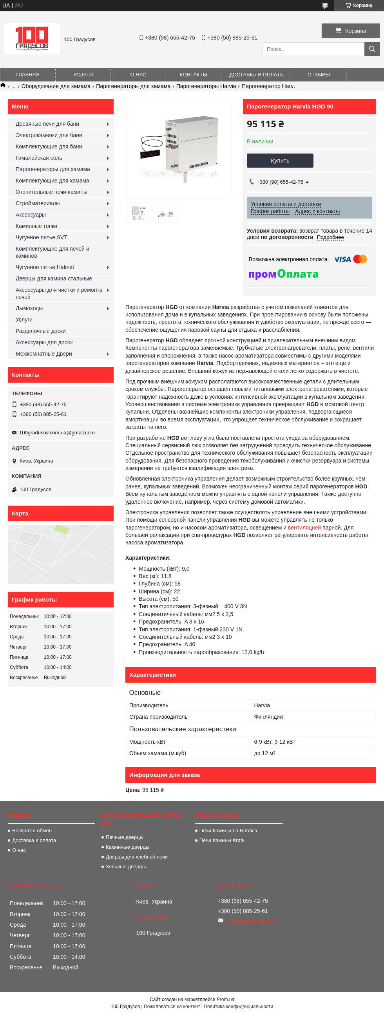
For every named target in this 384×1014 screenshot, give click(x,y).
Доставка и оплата (256, 75)
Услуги (83, 75)
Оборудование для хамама (56, 86)
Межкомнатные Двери (44, 354)
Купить (280, 160)
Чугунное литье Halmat (45, 267)
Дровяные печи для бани (47, 124)
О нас (138, 75)
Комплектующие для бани (49, 146)
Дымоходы (29, 308)
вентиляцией (304, 527)
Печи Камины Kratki (222, 840)
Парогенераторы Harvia (206, 86)
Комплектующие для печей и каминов (52, 252)
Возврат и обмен (32, 830)
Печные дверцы (124, 837)
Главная (28, 75)
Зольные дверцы (126, 866)
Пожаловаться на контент (172, 1006)
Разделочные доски (41, 331)
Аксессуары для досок (44, 342)
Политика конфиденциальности (238, 1006)
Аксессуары (31, 214)
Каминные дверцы (127, 847)
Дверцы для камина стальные (54, 278)
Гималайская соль (39, 158)
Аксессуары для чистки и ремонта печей (59, 293)
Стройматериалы (38, 203)
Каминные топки (36, 226)
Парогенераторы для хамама (133, 86)
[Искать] (372, 49)
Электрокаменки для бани (49, 135)
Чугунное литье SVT (41, 237)
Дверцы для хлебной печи (137, 857)
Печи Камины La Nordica (228, 830)
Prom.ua (225, 999)
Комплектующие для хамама (52, 180)
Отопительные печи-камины (51, 192)
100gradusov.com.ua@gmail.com (57, 433)
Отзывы (319, 75)
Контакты (193, 75)
